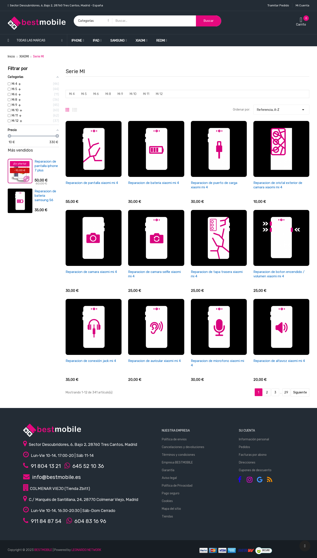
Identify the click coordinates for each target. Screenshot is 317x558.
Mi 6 (96, 94)
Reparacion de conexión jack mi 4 (91, 361)
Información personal (254, 439)
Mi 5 (84, 94)
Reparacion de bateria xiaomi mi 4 (153, 183)
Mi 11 (146, 94)
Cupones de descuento (255, 470)
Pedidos (244, 447)
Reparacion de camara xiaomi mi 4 (91, 272)
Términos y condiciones (178, 455)
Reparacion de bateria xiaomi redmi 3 (45, 193)
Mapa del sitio (171, 509)
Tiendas (167, 516)
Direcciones (247, 462)
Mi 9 (120, 94)
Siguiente (300, 392)
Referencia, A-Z (281, 108)
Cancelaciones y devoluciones (183, 447)
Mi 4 (72, 94)
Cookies (167, 501)
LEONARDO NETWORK (86, 550)
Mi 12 (159, 94)
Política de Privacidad (177, 486)
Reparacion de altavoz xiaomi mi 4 (279, 361)
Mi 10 (133, 94)
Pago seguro (170, 493)
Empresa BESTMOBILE (177, 462)
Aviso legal (169, 478)
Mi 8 (108, 94)
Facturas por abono (253, 455)
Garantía (168, 470)
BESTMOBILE (43, 550)
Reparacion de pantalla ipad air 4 (46, 165)
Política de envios (174, 439)
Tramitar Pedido (278, 5)
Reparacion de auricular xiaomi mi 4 (154, 361)
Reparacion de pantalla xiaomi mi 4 (92, 183)
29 (286, 392)
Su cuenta (247, 430)
